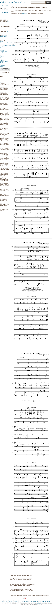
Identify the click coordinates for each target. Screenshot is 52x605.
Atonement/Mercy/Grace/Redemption (7, 42)
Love (1, 55)
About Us (4, 601)
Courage (2, 46)
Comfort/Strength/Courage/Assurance (7, 45)
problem (16, 598)
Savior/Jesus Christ (4, 61)
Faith (1, 49)
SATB (1, 27)
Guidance (2, 50)
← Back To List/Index (4, 5)
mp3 (3, 12)
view (5, 9)
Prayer (1, 59)
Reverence (2, 60)
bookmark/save (19, 14)
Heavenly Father (3, 51)
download (4, 10)
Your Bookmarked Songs (26, 601)
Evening (1, 47)
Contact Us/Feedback (13, 601)
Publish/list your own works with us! (41, 601)
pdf (2, 9)
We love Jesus (38, 603)
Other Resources (6, 603)
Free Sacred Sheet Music (13, 2)
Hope (1, 54)
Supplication (2, 62)
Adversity (2, 41)
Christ (1, 44)
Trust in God (2, 65)
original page (24, 13)
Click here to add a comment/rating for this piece (5, 69)
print (7, 9)
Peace (1, 57)
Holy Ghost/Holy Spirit (4, 52)
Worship (1, 66)
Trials (1, 64)
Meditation (2, 56)
